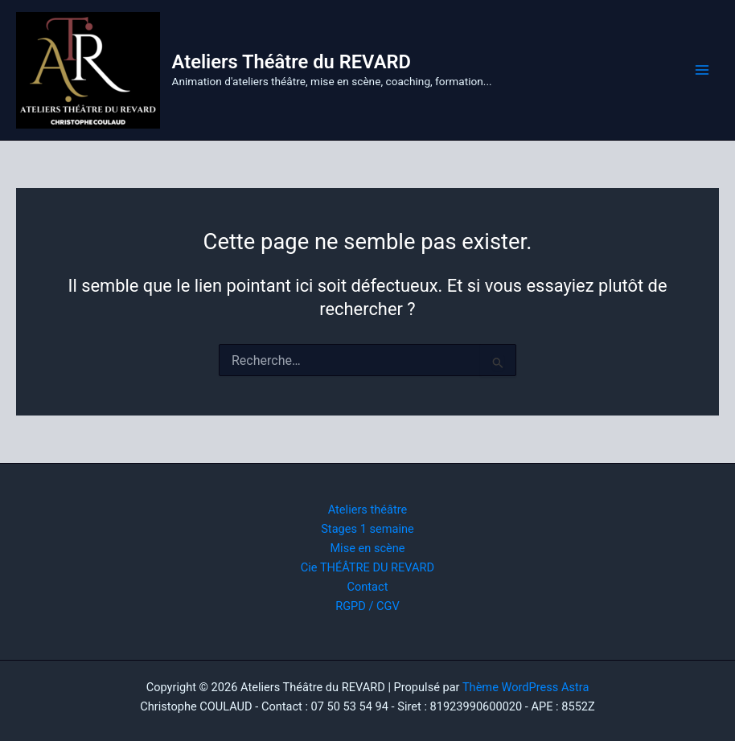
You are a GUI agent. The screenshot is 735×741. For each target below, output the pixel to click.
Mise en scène (367, 548)
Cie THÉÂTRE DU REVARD (367, 567)
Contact (367, 586)
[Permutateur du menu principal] (702, 70)
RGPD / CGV (367, 606)
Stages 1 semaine (367, 529)
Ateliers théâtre (368, 509)
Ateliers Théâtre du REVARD (291, 62)
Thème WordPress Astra (525, 687)
